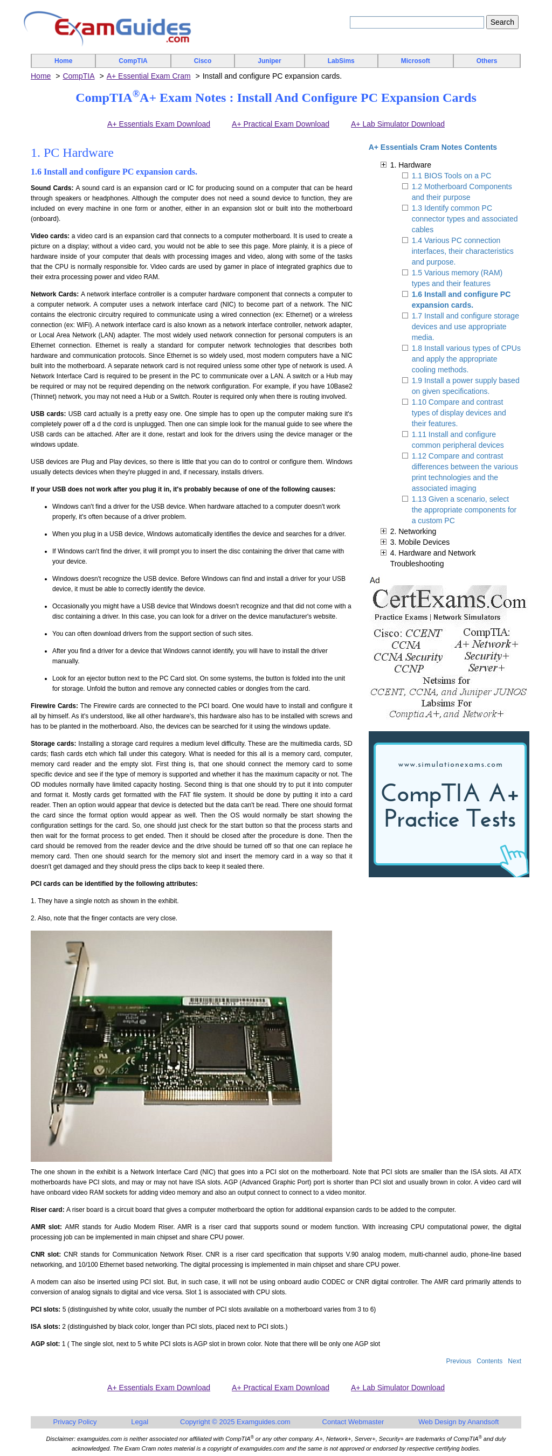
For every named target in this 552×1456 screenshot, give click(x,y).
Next (514, 1361)
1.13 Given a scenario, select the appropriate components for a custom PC (464, 510)
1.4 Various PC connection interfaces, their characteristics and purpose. (463, 251)
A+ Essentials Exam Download (158, 124)
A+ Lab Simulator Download (398, 124)
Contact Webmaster (353, 1422)
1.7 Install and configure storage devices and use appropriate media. (465, 326)
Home (63, 61)
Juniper (269, 61)
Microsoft (415, 61)
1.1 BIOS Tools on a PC (452, 175)
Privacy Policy (75, 1422)
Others (487, 61)
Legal (139, 1422)
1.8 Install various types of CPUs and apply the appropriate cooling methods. (466, 359)
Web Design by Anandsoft (458, 1422)
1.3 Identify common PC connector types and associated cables (465, 219)
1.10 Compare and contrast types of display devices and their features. (459, 413)
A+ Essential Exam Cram (149, 76)
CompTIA (133, 61)
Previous (459, 1361)
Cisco (203, 61)
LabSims (341, 61)
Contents (489, 1361)
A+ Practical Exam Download (280, 124)
